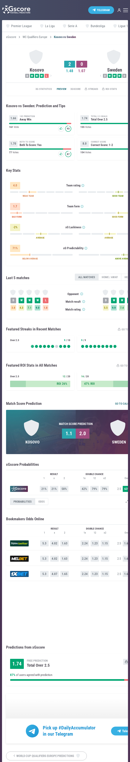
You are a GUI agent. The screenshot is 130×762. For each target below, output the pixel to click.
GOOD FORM (117, 218)
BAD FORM (17, 218)
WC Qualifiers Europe (35, 37)
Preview (57, 89)
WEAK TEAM (28, 197)
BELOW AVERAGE (30, 260)
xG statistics (37, 89)
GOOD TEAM (117, 197)
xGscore (11, 37)
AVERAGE (40, 239)
